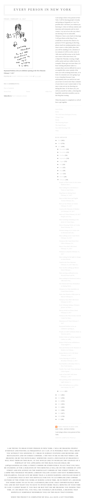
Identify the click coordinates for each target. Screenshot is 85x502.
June (61, 167)
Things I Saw (59, 117)
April (61, 173)
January (62, 391)
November (63, 152)
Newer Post (7, 91)
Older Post (48, 91)
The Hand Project (60, 125)
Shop (57, 130)
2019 (59, 140)
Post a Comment (9, 88)
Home (28, 91)
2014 (59, 401)
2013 (59, 404)
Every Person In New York (43, 9)
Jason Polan (59, 109)
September (63, 158)
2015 (59, 398)
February (62, 180)
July (61, 164)
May (61, 170)
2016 (59, 395)
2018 (59, 143)
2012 (59, 407)
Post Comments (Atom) (19, 96)
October (62, 155)
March (62, 176)
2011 (59, 410)
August (62, 161)
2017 (59, 146)
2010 (59, 413)
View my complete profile (65, 437)
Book (57, 112)
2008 (59, 419)
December (63, 149)
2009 (59, 416)
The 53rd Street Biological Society (66, 114)
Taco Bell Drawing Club (62, 128)
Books (57, 120)
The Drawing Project (61, 122)
